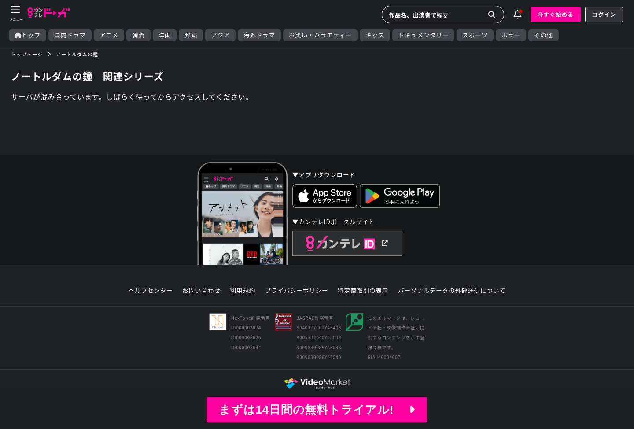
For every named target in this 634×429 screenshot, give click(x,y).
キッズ (374, 35)
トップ (28, 35)
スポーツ (474, 35)
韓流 (138, 35)
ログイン (604, 14)
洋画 (164, 35)
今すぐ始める (556, 14)
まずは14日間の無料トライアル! (317, 409)
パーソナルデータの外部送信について (451, 291)
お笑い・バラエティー (320, 35)
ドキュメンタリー (423, 35)
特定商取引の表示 (363, 291)
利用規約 (242, 291)
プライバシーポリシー (296, 291)
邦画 (190, 35)
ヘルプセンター (151, 291)
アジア (220, 35)
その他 (543, 35)
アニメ (109, 35)
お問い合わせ (201, 291)
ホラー (510, 35)
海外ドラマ (259, 35)
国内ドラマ (70, 35)
